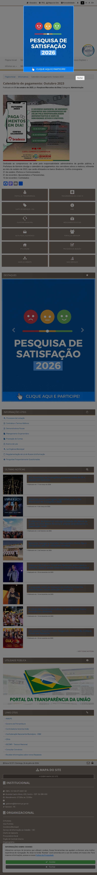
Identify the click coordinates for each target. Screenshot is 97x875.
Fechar (80, 78)
